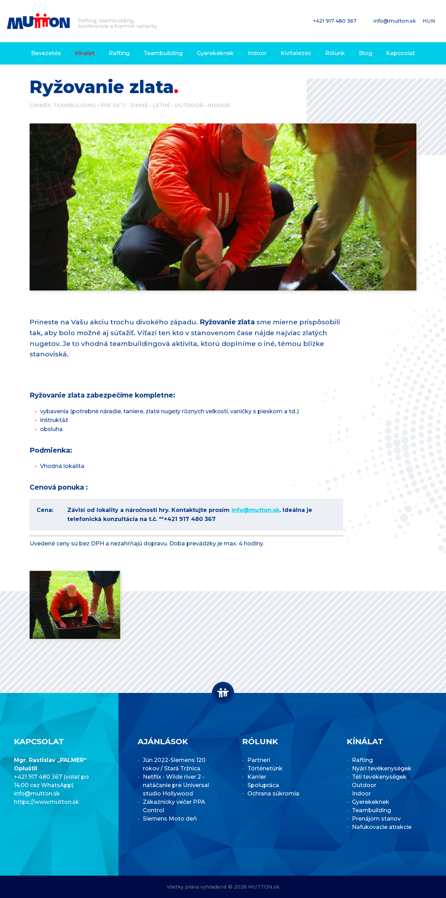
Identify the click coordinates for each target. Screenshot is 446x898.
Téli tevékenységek (379, 777)
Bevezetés (46, 53)
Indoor (257, 53)
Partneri (258, 760)
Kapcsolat (400, 53)
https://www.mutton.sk (46, 802)
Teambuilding (163, 53)
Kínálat (85, 53)
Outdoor (189, 105)
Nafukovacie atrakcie (382, 827)
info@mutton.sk (395, 21)
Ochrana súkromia (273, 793)
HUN (430, 21)
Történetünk (265, 768)
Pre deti (113, 105)
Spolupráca (263, 785)
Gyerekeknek (215, 53)
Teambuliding (74, 105)
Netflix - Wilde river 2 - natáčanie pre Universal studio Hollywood (176, 785)
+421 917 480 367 (335, 21)
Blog (365, 53)
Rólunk (335, 53)
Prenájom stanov (376, 818)
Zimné (139, 105)
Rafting (119, 53)
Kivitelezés (295, 53)
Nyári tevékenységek (382, 768)
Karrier (256, 777)
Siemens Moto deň (170, 818)
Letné (161, 105)
